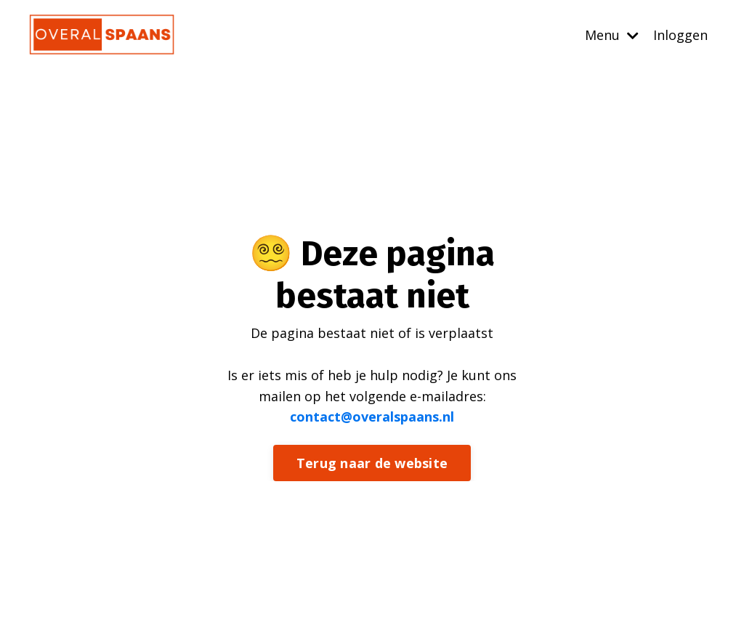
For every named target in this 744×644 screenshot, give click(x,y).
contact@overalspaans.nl (372, 416)
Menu (612, 35)
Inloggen (680, 35)
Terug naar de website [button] (372, 463)
